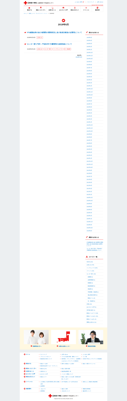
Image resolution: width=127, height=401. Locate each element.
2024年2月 (89, 82)
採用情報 (42, 391)
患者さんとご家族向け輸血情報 (90, 381)
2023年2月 (89, 119)
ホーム (25, 13)
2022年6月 (89, 143)
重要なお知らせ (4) (91, 322)
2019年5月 (89, 224)
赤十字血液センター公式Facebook (70, 381)
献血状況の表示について (46, 358)
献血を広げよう (30, 376)
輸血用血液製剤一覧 (66, 371)
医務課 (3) (90, 283)
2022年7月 (89, 140)
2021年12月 (90, 161)
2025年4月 (89, 40)
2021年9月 (89, 170)
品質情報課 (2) (91, 280)
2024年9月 (89, 61)
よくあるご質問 (78, 2)
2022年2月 (89, 155)
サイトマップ (90, 2)
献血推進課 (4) (91, 286)
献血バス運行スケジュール (89, 363)
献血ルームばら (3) (91, 319)
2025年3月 (89, 43)
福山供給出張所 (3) (92, 295)
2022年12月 (90, 125)
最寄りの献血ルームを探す (68, 363)
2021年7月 (89, 176)
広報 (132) (89, 304)
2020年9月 (89, 203)
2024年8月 (89, 64)
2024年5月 (89, 73)
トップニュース (58, 49)
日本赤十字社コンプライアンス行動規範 (92, 358)
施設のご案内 (65, 388)
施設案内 (28, 388)
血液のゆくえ (30, 371)
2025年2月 (89, 46)
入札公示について (66, 391)
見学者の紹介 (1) (91, 310)
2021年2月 (89, 191)
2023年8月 (89, 101)
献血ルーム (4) (91, 298)
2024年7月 (89, 67)
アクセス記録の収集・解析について (70, 356)
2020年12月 (90, 197)
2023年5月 (89, 110)
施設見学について (87, 391)
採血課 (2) (90, 289)
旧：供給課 (67, 49)
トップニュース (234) (92, 267)
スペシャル (29, 381)
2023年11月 (90, 92)
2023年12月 (90, 88)
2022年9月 (89, 134)
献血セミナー (43, 376)
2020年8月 (89, 206)
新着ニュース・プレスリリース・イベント (38, 13)
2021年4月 (89, 185)
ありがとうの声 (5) (91, 307)
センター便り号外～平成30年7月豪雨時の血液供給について (49, 44)
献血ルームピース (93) (92, 313)
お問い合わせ (100, 2)
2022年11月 (90, 128)
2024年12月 (90, 52)
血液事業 (42, 386)
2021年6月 (89, 179)
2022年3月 (89, 152)
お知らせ (39, 37)
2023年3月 (89, 116)
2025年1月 (89, 49)
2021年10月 (90, 167)
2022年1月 (89, 158)
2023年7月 (89, 104)
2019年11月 (90, 221)
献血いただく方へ (31, 368)
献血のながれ (43, 368)
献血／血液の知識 (66, 368)
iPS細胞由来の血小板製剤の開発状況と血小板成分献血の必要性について (54, 32)
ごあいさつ (43, 388)
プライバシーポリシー (45, 356)
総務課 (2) (90, 277)
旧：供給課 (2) (91, 301)
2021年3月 (89, 188)
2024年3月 (89, 79)
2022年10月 (90, 131)
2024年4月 (89, 76)
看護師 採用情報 (86, 388)
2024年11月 (90, 55)
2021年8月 (89, 173)
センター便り (48, 49)
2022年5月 (89, 146)
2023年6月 (89, 107)
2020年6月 (89, 209)
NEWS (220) (90, 261)
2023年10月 (90, 95)
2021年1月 (89, 194)
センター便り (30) (91, 274)
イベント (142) (90, 270)
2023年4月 (89, 113)
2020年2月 (89, 215)
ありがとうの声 (30, 374)
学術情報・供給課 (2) (93, 292)
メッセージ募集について (67, 374)
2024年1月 (89, 85)
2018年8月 (89, 230)
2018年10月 (79, 57)
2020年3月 (89, 212)
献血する (28, 363)
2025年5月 (89, 37)
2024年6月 (89, 70)
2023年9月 (89, 98)
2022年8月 (89, 137)
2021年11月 (90, 164)
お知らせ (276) (90, 264)
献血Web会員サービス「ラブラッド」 (49, 365)
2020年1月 (89, 218)
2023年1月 (89, 122)
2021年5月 (89, 182)
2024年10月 (90, 58)
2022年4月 (89, 149)
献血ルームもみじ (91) (92, 316)
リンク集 (85, 356)
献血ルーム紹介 (44, 363)
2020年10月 (90, 200)
